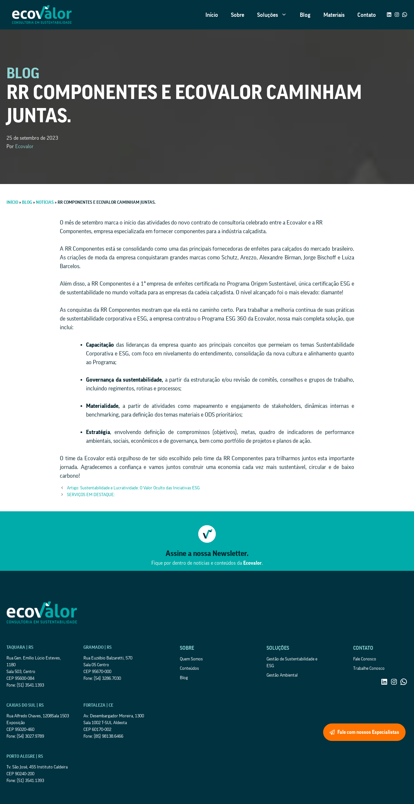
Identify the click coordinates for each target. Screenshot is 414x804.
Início (211, 15)
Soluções (275, 15)
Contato (366, 15)
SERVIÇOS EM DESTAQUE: (91, 495)
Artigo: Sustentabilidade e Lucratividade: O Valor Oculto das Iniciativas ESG (133, 488)
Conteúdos (189, 668)
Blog (305, 15)
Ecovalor (24, 146)
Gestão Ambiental (282, 675)
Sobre (237, 15)
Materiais (333, 15)
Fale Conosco (364, 659)
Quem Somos (191, 659)
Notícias (45, 202)
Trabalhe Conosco (369, 668)
